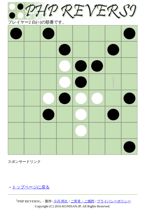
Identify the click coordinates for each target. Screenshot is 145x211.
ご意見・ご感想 (82, 201)
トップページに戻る (31, 187)
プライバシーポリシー (114, 201)
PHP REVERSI (29, 201)
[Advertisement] (69, 172)
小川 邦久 (61, 201)
